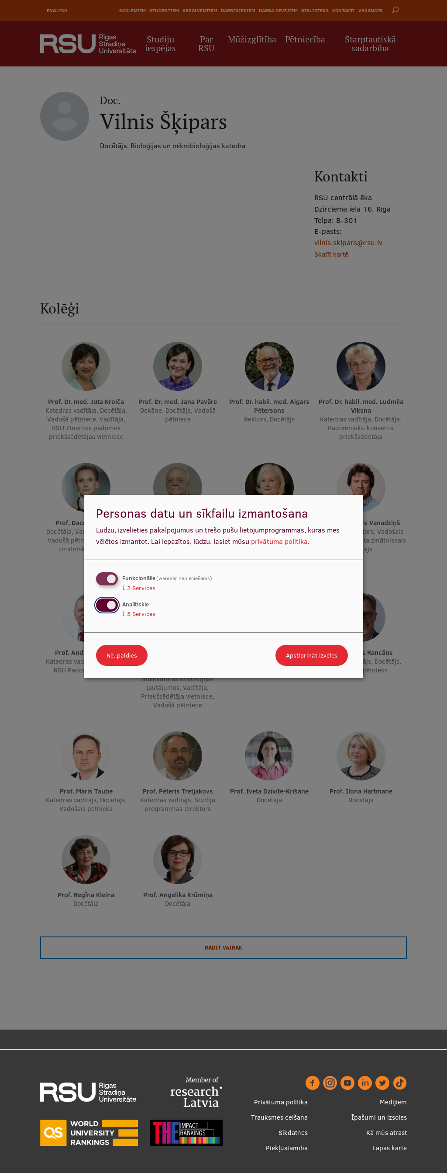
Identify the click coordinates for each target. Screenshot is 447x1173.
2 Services (138, 588)
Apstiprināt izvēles (311, 655)
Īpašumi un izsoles (379, 1117)
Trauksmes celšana (279, 1117)
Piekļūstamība (287, 1147)
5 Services (138, 613)
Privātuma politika (281, 1102)
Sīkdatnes (293, 1132)
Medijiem (393, 1102)
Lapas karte (389, 1147)
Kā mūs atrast (386, 1132)
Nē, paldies (122, 655)
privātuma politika (279, 541)
